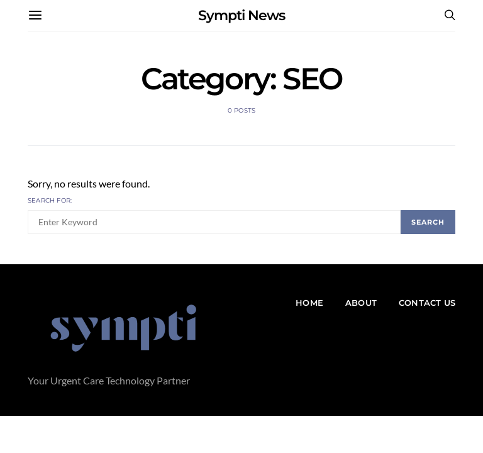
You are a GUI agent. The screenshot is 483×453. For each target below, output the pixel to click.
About (361, 303)
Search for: (50, 200)
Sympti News (241, 15)
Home (309, 303)
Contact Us (427, 303)
